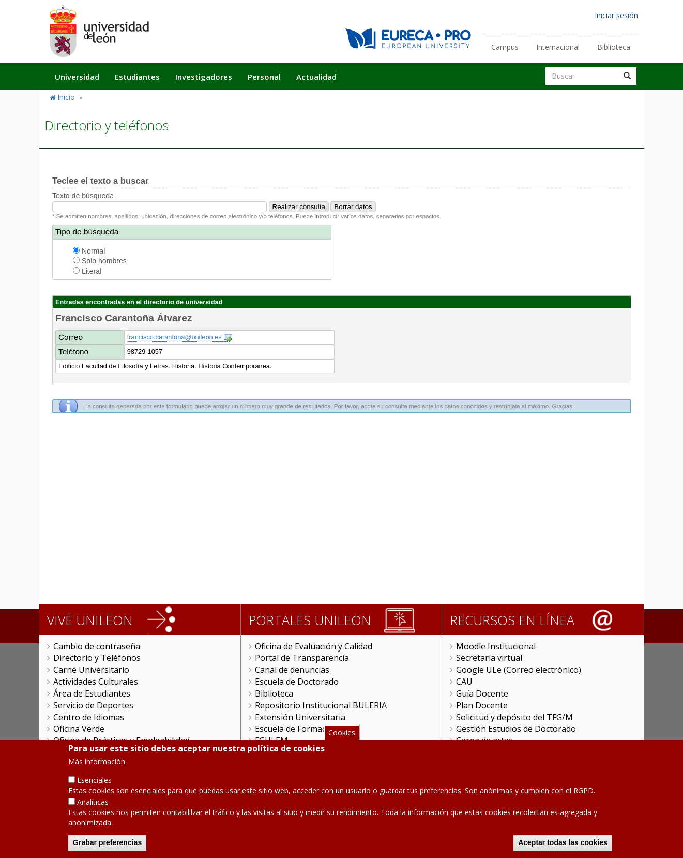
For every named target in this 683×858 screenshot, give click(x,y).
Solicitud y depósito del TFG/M (514, 717)
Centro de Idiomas (88, 717)
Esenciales (94, 781)
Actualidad (316, 76)
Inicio (66, 97)
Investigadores (203, 76)
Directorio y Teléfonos (97, 657)
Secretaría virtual (489, 657)
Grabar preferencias (107, 843)
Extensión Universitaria (300, 717)
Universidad (77, 76)
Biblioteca (613, 47)
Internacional (558, 47)
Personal (264, 76)
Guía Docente (482, 693)
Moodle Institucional (496, 646)
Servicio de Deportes (93, 705)
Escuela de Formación (296, 728)
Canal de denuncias (292, 669)
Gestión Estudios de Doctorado (516, 728)
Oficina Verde (78, 728)
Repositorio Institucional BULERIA (321, 705)
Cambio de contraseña (96, 646)
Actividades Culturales (95, 681)
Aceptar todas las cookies (563, 843)
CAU (464, 681)
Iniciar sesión (616, 15)
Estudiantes (137, 76)
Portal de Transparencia (302, 657)
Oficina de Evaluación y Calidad (313, 646)
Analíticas (93, 803)
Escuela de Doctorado (297, 681)
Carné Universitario (91, 669)
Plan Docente (482, 705)
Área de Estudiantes (91, 693)
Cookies (341, 733)
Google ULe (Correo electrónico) (518, 669)
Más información (96, 762)
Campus (505, 47)
